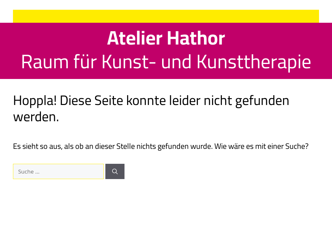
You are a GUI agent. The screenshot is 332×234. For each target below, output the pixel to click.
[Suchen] (114, 171)
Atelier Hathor (166, 37)
